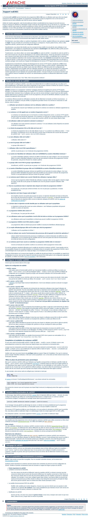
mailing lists (61, 509)
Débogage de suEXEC (78, 34)
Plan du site (85, 3)
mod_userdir (49, 421)
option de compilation (49, 440)
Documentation (20, 8)
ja (63, 14)
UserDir (50, 197)
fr (60, 14)
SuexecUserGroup (23, 421)
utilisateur (12, 282)
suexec (9, 379)
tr (68, 14)
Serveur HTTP (11, 8)
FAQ (74, 3)
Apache (4, 8)
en (58, 14)
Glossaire (78, 3)
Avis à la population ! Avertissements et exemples (79, 36)
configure (36, 363)
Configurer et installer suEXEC (17, 260)
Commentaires (76, 42)
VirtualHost (13, 428)
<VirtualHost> (57, 429)
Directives (69, 3)
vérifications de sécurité (21, 440)
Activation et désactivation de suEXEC (20, 392)
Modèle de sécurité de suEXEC (17, 81)
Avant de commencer (77, 20)
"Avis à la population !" (30, 256)
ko (66, 14)
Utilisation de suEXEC (77, 32)
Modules (64, 3)
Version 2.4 (28, 8)
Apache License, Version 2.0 (17, 516)
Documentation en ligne (11, 461)
